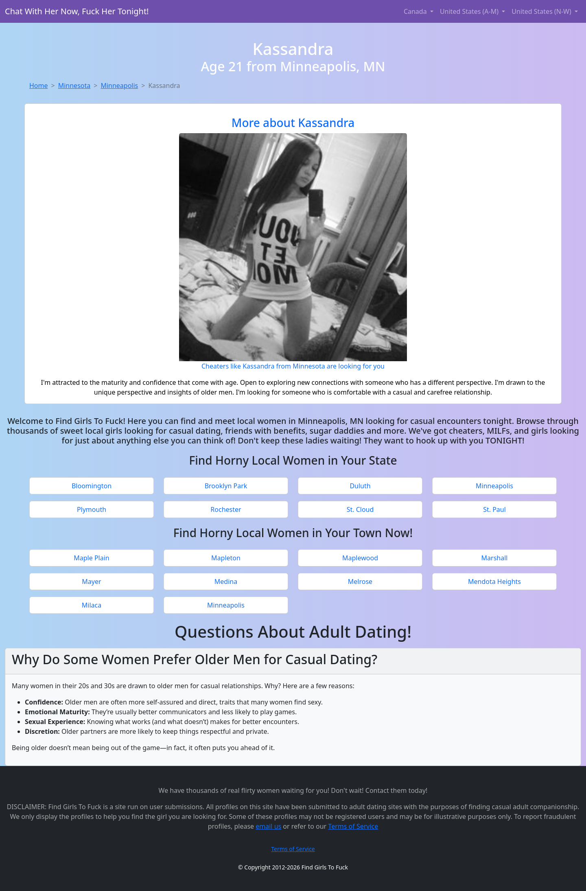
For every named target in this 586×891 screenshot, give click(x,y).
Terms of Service (353, 826)
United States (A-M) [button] (470, 11)
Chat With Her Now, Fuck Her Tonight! (77, 11)
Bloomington (92, 485)
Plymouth (91, 509)
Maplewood (360, 557)
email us (268, 826)
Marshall (494, 557)
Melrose (360, 581)
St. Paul (494, 509)
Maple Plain (91, 557)
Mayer (91, 581)
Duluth (360, 485)
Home (38, 85)
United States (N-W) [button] (542, 11)
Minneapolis (119, 85)
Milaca (91, 605)
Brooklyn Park (226, 485)
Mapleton (226, 557)
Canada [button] (416, 11)
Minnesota (74, 85)
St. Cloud (360, 509)
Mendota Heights (494, 581)
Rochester (225, 509)
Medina (225, 581)
